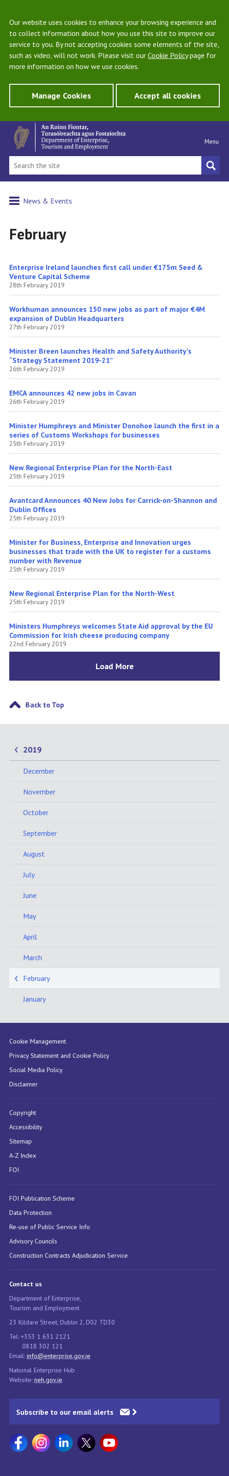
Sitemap (20, 1141)
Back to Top (44, 704)
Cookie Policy (168, 55)
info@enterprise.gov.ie (58, 1356)
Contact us (25, 1284)
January (34, 998)
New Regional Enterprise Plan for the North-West (92, 593)
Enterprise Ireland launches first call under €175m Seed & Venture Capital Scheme (106, 272)
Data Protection (30, 1212)
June (29, 895)
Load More (115, 666)
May (29, 916)
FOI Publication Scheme (42, 1198)
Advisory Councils (33, 1241)
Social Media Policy (36, 1070)
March (32, 957)
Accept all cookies (167, 95)
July (29, 874)
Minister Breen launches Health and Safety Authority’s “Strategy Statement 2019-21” (100, 355)
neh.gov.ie (48, 1380)
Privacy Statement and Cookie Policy (59, 1055)
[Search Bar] (105, 165)
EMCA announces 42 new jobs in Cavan (72, 392)
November (39, 791)
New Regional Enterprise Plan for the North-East (90, 467)
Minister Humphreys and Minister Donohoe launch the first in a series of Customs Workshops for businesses (114, 430)
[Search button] (210, 165)
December (38, 771)
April (30, 936)
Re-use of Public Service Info (49, 1227)
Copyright (22, 1112)
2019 (32, 749)
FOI (14, 1170)
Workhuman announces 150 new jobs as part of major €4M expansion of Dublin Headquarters (107, 313)
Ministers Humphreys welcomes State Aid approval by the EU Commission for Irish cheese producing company (111, 630)
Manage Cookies (61, 95)
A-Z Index (22, 1155)
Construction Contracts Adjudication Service (68, 1255)
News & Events (47, 200)
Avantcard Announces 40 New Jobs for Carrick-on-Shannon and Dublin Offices (113, 505)
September (40, 833)
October (35, 812)
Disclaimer (23, 1084)
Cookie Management (37, 1041)
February (36, 978)
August (34, 853)
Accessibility (25, 1127)
